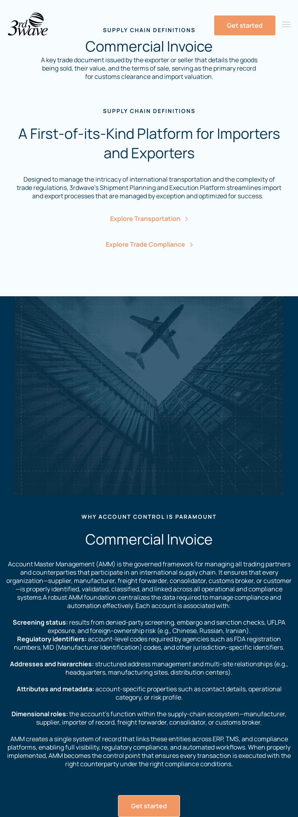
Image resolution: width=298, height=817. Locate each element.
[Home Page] (28, 24)
